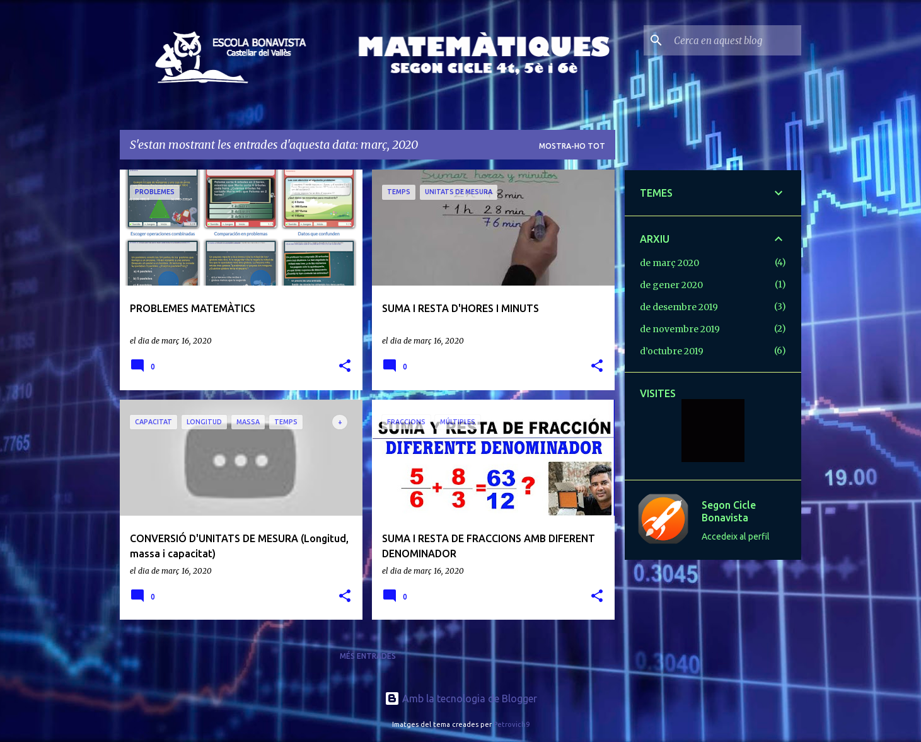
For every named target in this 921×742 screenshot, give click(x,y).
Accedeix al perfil (736, 536)
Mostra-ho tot (572, 146)
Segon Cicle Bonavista (729, 511)
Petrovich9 (512, 724)
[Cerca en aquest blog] (735, 40)
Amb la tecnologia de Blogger (461, 698)
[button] (344, 366)
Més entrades (368, 656)
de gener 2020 (671, 285)
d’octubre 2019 (672, 351)
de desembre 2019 (679, 307)
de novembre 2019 (680, 329)
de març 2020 (669, 263)
